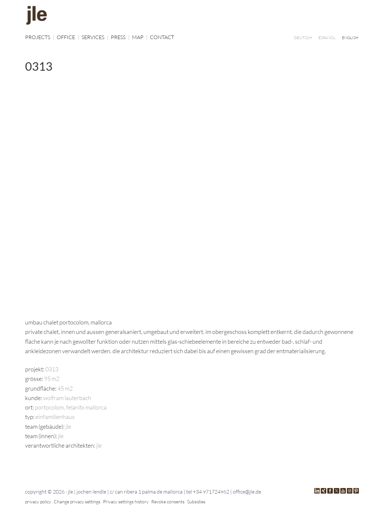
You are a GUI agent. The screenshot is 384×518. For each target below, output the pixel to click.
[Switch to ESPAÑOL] (327, 37)
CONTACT (162, 37)
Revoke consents (168, 501)
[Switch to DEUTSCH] (303, 37)
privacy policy (38, 501)
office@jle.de (247, 491)
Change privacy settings (77, 501)
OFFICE (68, 37)
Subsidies (196, 501)
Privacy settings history (126, 501)
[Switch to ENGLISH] (350, 37)
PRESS (120, 37)
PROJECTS (39, 37)
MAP (140, 37)
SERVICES (95, 37)
